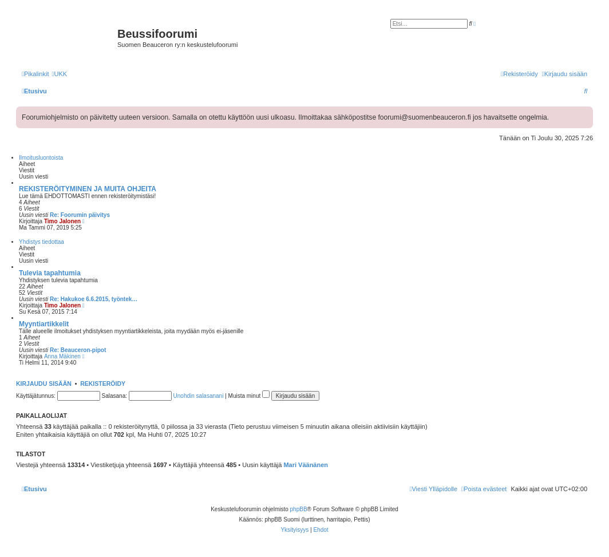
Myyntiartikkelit (44, 324)
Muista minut (249, 396)
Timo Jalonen (62, 221)
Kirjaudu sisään (44, 383)
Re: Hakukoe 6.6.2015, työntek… (93, 299)
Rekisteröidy (102, 383)
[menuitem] (59, 74)
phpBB (298, 509)
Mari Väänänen (305, 464)
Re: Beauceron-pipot (78, 350)
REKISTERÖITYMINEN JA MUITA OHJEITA (87, 189)
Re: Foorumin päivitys (80, 215)
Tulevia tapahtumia (50, 273)
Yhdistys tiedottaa (41, 242)
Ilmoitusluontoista (41, 158)
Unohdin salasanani (198, 396)
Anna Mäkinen (62, 356)
